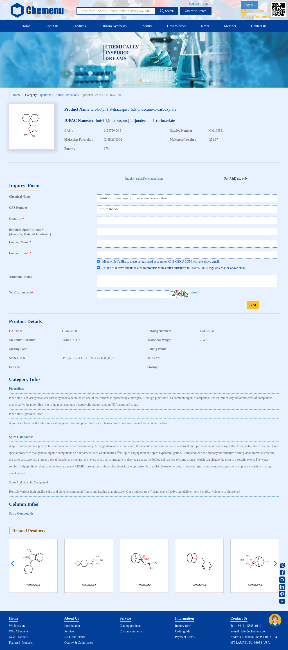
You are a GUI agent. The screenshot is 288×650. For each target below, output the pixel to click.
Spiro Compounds (67, 95)
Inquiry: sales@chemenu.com (144, 178)
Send (253, 305)
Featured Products (21, 642)
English (249, 5)
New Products (18, 637)
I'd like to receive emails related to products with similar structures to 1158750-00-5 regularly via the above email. (171, 268)
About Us (71, 618)
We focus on (17, 625)
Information (184, 618)
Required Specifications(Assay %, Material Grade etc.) (30, 232)
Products (79, 26)
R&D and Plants (74, 637)
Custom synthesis (131, 631)
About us (51, 26)
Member (230, 26)
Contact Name (20, 242)
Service (69, 631)
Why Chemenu (18, 631)
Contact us (258, 26)
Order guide (182, 631)
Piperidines (45, 95)
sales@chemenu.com (263, 16)
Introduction (72, 625)
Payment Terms (185, 637)
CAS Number (18, 207)
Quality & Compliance (78, 642)
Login (206, 3)
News (205, 26)
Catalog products (130, 625)
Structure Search (195, 11)
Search (167, 11)
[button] (274, 563)
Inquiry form (183, 625)
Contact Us (239, 618)
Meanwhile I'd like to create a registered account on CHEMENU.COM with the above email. (158, 261)
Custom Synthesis (113, 26)
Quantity (16, 218)
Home (26, 26)
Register (194, 3)
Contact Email (20, 253)
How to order (176, 26)
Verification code (21, 292)
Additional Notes (20, 277)
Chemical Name (19, 196)
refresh (194, 292)
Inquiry (147, 26)
